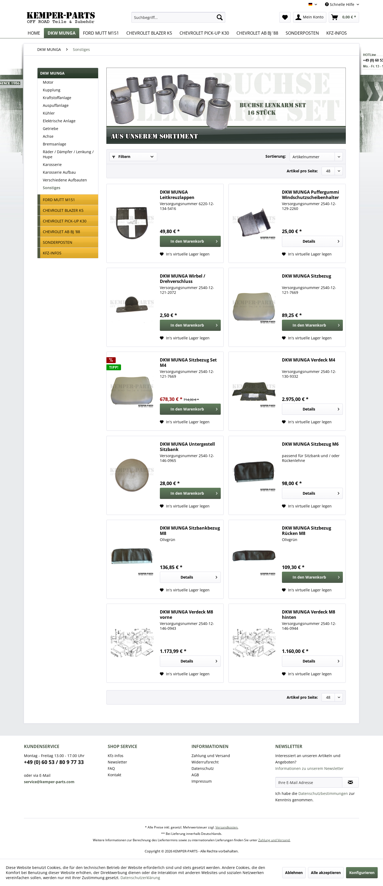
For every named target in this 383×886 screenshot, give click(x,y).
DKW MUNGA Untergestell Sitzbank (187, 446)
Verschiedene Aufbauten (65, 179)
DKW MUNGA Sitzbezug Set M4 (188, 362)
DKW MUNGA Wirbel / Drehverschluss (182, 278)
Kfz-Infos (115, 755)
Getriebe (50, 128)
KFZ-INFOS (52, 252)
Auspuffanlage (56, 105)
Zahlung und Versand (211, 755)
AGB (195, 774)
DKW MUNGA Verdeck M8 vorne (186, 614)
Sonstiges (51, 187)
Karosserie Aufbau (59, 172)
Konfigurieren (361, 872)
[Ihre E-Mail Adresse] (308, 782)
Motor (48, 82)
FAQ (111, 768)
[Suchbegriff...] (178, 17)
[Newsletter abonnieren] (350, 782)
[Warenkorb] (344, 17)
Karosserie (52, 164)
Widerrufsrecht (205, 762)
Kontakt (114, 774)
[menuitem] (178, 17)
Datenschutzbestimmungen (323, 793)
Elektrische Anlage (59, 120)
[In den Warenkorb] (190, 241)
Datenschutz (203, 768)
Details (321, 240)
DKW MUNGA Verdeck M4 (308, 360)
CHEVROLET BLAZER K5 (63, 210)
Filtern (121, 156)
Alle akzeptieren (326, 872)
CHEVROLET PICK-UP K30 (64, 220)
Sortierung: (275, 156)
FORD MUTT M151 (59, 199)
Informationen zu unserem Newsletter (309, 768)
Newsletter (117, 762)
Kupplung (51, 89)
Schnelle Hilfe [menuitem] (340, 4)
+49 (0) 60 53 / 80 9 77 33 (54, 762)
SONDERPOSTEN (57, 242)
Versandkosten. (226, 827)
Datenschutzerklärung (140, 877)
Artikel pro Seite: (302, 170)
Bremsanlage (54, 144)
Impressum (202, 781)
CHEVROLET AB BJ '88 (61, 231)
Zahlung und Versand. (274, 840)
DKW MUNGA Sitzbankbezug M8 (190, 530)
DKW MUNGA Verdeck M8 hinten (308, 614)
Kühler (49, 113)
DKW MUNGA (52, 73)
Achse (48, 136)
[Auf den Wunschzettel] (185, 254)
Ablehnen (294, 872)
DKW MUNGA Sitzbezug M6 (310, 444)
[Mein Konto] (309, 17)
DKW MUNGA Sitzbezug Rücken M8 (306, 530)
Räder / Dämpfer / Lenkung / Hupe (68, 154)
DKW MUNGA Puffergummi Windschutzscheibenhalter (310, 194)
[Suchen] (219, 17)
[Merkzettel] (285, 17)
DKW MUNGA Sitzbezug (306, 276)
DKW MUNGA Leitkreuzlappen (177, 194)
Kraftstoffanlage (57, 97)
